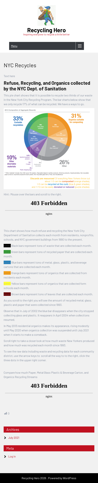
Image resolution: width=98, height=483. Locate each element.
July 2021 (13, 437)
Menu (14, 46)
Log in (12, 456)
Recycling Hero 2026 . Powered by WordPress (49, 478)
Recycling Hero (46, 29)
